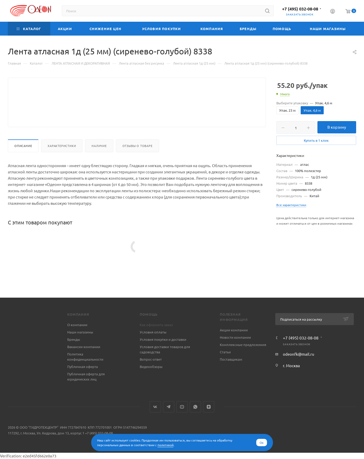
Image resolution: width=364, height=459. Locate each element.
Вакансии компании (83, 346)
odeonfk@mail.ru (298, 354)
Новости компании (235, 337)
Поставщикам (231, 359)
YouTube (182, 406)
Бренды (73, 339)
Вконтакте (155, 406)
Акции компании (234, 330)
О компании (77, 324)
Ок (262, 442)
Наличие (99, 158)
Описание (23, 158)
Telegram (168, 406)
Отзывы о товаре (137, 158)
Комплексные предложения (243, 344)
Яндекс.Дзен (208, 406)
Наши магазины (80, 332)
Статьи (225, 352)
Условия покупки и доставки (163, 339)
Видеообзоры (151, 366)
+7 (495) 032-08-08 (300, 9)
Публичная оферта (82, 366)
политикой (165, 445)
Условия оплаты (153, 332)
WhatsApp (195, 406)
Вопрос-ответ (151, 359)
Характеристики (62, 158)
